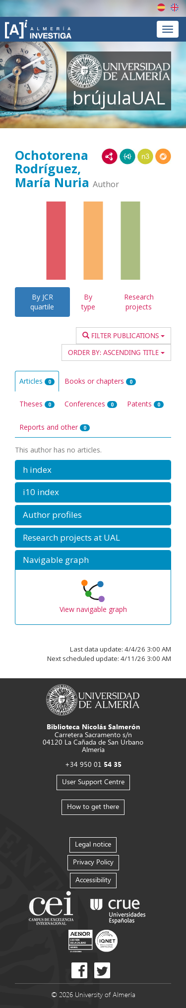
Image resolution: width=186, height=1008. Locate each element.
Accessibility (93, 879)
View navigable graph (93, 609)
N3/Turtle (145, 156)
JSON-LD (127, 156)
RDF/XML (110, 156)
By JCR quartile (42, 301)
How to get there (93, 806)
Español (161, 7)
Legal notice (93, 844)
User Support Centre (93, 781)
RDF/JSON (163, 156)
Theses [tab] (37, 403)
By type (88, 301)
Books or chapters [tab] (100, 381)
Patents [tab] (145, 403)
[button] (93, 470)
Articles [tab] (37, 381)
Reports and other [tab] (54, 427)
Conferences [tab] (90, 403)
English (175, 7)
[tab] (93, 470)
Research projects (139, 301)
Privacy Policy (93, 861)
